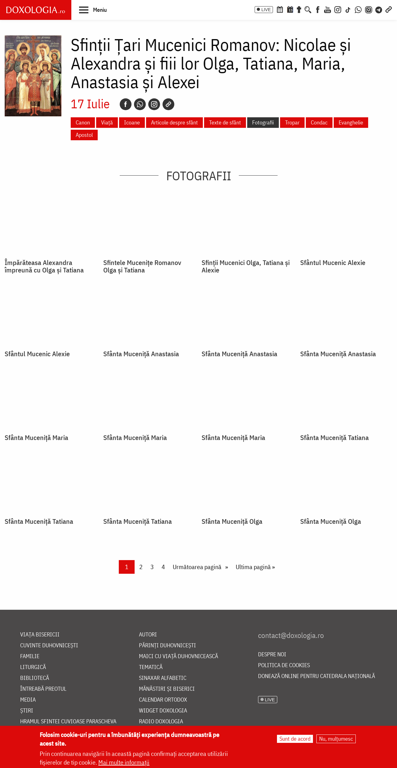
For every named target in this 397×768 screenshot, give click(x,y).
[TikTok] (348, 9)
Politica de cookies (284, 665)
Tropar (292, 122)
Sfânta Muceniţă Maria (36, 437)
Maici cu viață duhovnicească (178, 656)
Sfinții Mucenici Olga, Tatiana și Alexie (246, 266)
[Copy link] (168, 104)
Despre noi (272, 654)
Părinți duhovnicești (167, 645)
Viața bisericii (40, 634)
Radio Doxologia (161, 721)
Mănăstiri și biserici (167, 689)
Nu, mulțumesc (336, 738)
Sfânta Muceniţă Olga (232, 521)
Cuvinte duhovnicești (49, 645)
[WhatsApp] (358, 9)
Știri (26, 710)
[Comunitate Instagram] (368, 9)
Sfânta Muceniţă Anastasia (141, 353)
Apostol (84, 134)
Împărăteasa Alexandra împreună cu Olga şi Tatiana (44, 266)
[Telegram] (379, 9)
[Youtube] (327, 9)
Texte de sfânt (225, 122)
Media (28, 700)
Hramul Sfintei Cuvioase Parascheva (68, 721)
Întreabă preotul (43, 689)
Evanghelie (351, 122)
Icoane (132, 122)
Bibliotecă (34, 678)
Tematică (151, 667)
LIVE (266, 9)
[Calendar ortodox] (279, 9)
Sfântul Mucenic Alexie (332, 262)
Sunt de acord (294, 738)
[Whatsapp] (140, 104)
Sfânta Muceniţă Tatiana (334, 437)
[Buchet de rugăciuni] (299, 9)
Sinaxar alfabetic (162, 678)
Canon (83, 122)
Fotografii (263, 122)
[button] (93, 10)
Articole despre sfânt (174, 122)
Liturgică (33, 667)
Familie (29, 656)
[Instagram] (337, 9)
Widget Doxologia (163, 710)
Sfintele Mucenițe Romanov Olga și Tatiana (142, 266)
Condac (319, 122)
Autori (148, 634)
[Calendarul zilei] (290, 9)
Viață (107, 122)
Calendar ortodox (163, 700)
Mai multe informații (123, 762)
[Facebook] (318, 9)
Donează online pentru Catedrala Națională (316, 676)
